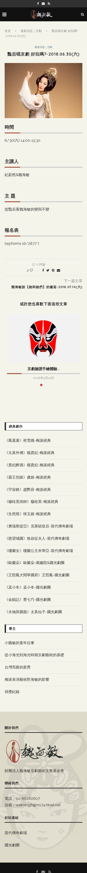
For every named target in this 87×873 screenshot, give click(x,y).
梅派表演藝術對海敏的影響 (27, 679)
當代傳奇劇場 (16, 833)
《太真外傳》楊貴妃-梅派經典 (30, 453)
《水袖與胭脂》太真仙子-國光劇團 (33, 612)
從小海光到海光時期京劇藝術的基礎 (34, 655)
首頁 (8, 31)
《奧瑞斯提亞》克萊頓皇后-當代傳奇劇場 (39, 526)
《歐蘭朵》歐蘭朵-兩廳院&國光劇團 (34, 563)
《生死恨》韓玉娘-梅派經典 (28, 514)
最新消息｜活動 (31, 31)
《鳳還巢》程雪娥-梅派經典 (28, 440)
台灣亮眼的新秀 (18, 667)
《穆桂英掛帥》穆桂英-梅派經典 (31, 501)
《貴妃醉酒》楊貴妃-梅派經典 (30, 465)
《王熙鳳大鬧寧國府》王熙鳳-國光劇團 (37, 575)
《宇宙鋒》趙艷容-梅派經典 (28, 489)
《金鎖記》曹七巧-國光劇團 (28, 599)
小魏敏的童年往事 (19, 643)
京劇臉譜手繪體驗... (43, 368)
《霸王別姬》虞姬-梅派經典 (28, 477)
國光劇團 (12, 845)
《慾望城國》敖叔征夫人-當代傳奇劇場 (37, 538)
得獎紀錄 (12, 692)
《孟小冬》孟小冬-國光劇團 (28, 587)
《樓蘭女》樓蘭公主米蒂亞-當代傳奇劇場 (39, 550)
